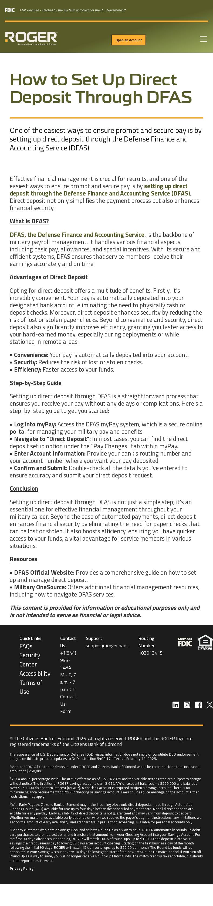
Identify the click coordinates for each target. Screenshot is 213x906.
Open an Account (129, 40)
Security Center (29, 660)
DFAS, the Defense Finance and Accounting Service (77, 234)
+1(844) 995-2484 (68, 660)
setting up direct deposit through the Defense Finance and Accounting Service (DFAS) (100, 189)
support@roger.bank (107, 645)
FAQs (25, 646)
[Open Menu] (203, 39)
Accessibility (34, 673)
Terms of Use (30, 687)
